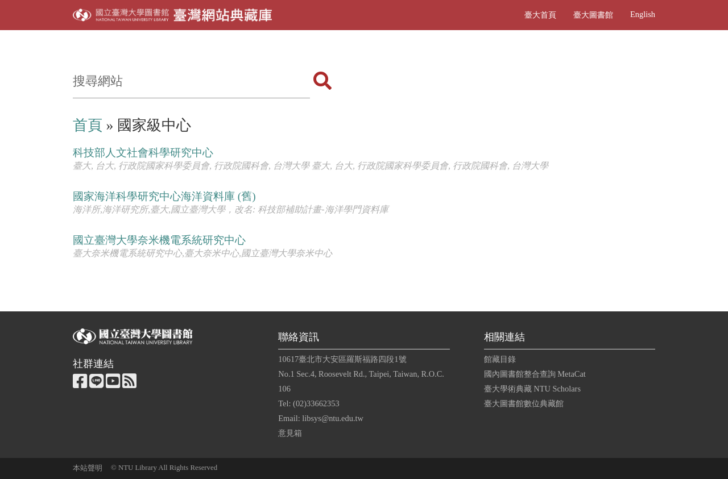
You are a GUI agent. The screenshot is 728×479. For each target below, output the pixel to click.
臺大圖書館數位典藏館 (524, 403)
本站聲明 (87, 468)
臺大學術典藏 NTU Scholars (532, 388)
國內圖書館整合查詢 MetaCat (535, 373)
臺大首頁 (540, 14)
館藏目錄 (500, 359)
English (642, 14)
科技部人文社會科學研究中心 (143, 153)
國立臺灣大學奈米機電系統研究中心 (159, 240)
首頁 (87, 125)
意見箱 (290, 433)
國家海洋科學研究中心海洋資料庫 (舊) (164, 196)
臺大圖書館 (593, 14)
